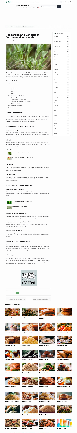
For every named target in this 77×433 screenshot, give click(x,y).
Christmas (26, 1)
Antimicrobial (14, 93)
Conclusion (10, 107)
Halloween (32, 1)
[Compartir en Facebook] (10, 40)
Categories (19, 1)
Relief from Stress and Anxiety (18, 97)
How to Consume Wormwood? (15, 105)
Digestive (13, 89)
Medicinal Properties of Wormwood (16, 86)
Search (59, 6)
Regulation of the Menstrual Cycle (18, 99)
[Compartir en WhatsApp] (13, 40)
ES (63, 1)
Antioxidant (13, 91)
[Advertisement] (38, 17)
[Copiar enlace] (15, 40)
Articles (37, 1)
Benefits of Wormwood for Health (16, 95)
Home (13, 1)
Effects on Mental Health (16, 103)
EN (60, 1)
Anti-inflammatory (15, 88)
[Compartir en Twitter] (12, 40)
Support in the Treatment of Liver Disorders (21, 101)
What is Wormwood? (13, 83)
